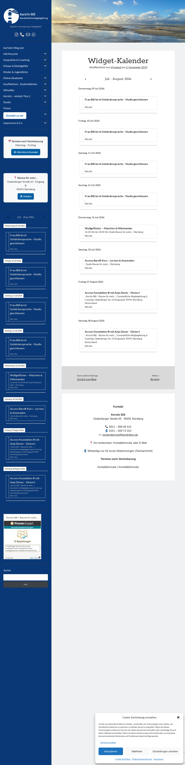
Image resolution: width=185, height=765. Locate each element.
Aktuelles (8, 90)
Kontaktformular (107, 467)
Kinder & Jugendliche (15, 71)
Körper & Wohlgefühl (15, 65)
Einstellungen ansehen (165, 751)
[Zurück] (8, 217)
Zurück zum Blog (86, 379)
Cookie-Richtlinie (122, 759)
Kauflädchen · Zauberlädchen (20, 84)
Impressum (158, 759)
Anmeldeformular (128, 467)
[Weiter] (43, 217)
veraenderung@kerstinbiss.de (120, 434)
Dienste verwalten (108, 742)
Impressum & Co (12, 122)
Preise (7, 108)
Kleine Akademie (13, 78)
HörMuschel (10, 53)
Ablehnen (137, 751)
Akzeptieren (110, 751)
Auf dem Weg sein (13, 47)
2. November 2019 (136, 67)
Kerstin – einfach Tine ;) (16, 96)
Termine (154, 379)
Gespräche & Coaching (16, 59)
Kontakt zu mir (15, 115)
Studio (7, 102)
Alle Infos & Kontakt (26, 152)
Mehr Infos (13, 249)
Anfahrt (25, 196)
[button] (178, 717)
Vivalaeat (116, 67)
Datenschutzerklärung (142, 759)
